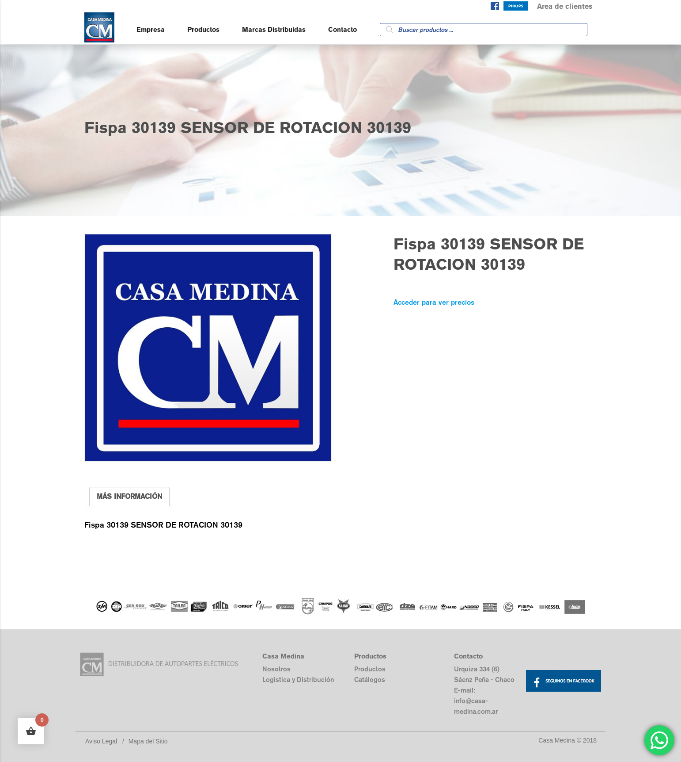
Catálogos (369, 679)
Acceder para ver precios (433, 302)
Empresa (150, 29)
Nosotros (276, 669)
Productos (203, 29)
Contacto (342, 29)
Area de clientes (564, 6)
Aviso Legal (101, 741)
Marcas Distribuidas (274, 29)
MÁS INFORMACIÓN (129, 496)
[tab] (129, 496)
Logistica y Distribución (298, 679)
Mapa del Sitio (148, 741)
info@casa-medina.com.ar (476, 706)
